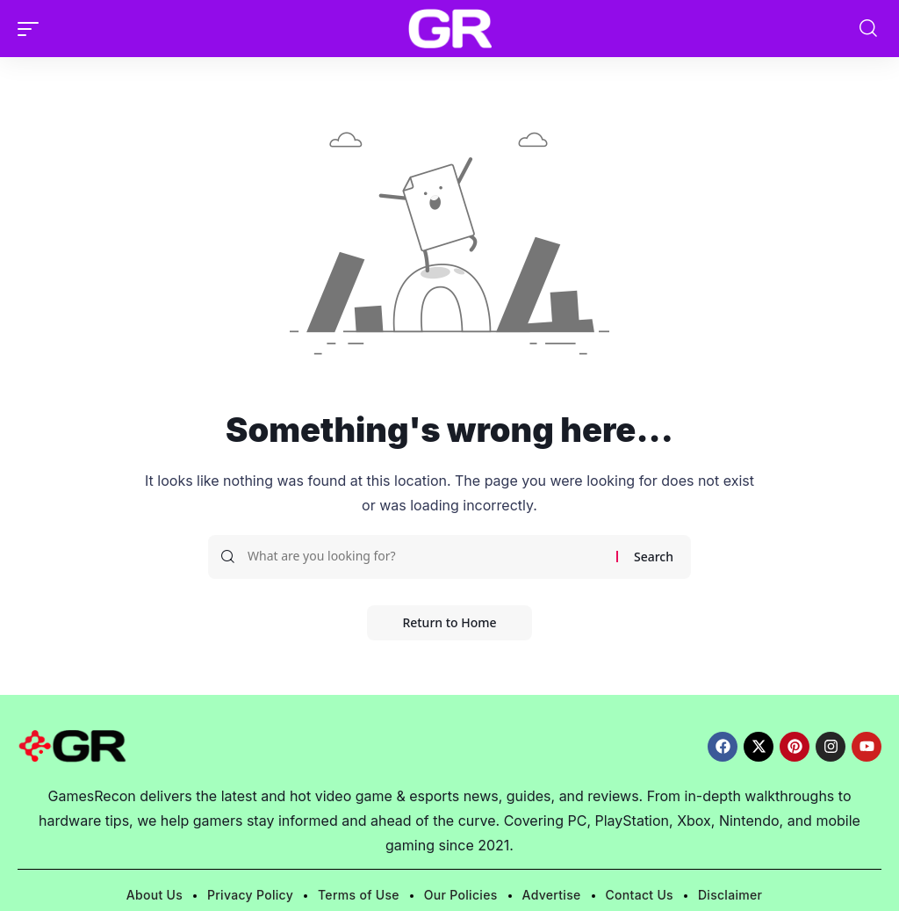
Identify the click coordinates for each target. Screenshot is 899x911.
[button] (32, 29)
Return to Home (449, 622)
